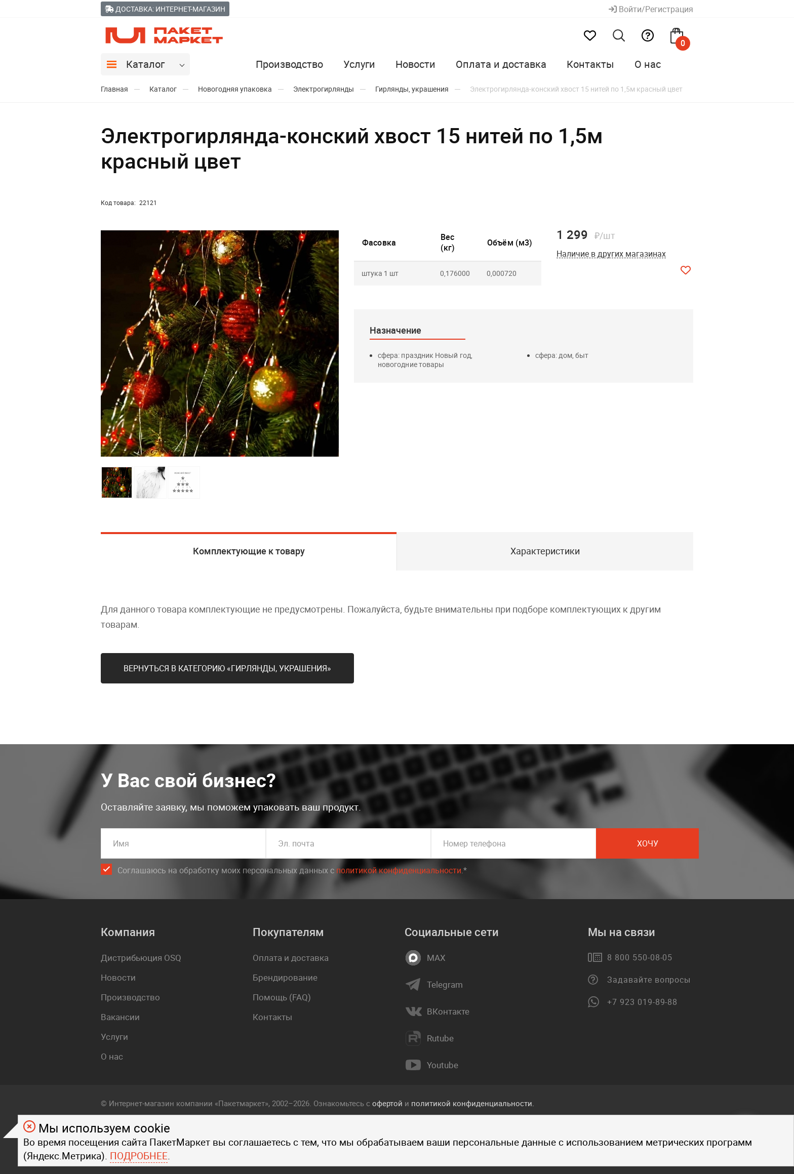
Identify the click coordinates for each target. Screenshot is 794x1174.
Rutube (440, 1038)
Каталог (145, 64)
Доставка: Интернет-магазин (165, 9)
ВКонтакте (448, 1011)
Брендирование (285, 977)
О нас (647, 64)
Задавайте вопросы (649, 980)
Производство (289, 64)
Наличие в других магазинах (611, 254)
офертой (387, 1103)
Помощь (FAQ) (282, 997)
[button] (330, 344)
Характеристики (545, 551)
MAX (436, 957)
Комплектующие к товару (249, 551)
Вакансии (120, 1017)
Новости (415, 64)
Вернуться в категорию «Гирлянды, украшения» (227, 668)
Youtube (442, 1065)
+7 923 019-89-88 (642, 1002)
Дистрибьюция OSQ (141, 957)
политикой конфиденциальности (398, 870)
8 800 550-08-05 (639, 957)
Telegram (445, 984)
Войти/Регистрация (651, 9)
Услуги (359, 64)
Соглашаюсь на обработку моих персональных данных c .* (292, 870)
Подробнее (139, 1155)
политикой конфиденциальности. (472, 1103)
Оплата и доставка (501, 64)
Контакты (590, 64)
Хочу (647, 843)
